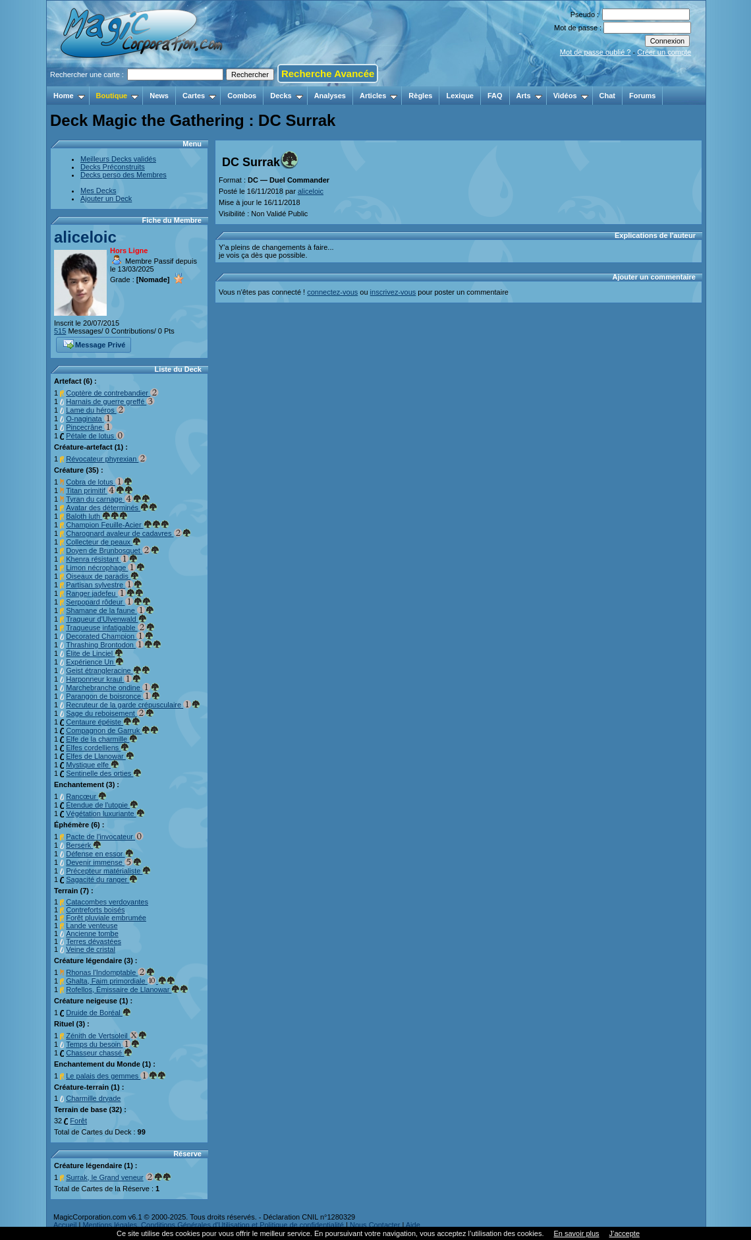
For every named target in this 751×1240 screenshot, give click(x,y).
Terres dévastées (93, 941)
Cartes (199, 96)
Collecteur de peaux (103, 542)
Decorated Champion (109, 636)
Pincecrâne (89, 427)
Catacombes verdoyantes (107, 902)
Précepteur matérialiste (108, 871)
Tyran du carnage (108, 499)
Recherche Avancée (327, 73)
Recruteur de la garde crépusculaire (133, 705)
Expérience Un (95, 662)
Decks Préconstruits (112, 167)
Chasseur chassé (99, 1053)
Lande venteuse (91, 926)
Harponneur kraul (103, 679)
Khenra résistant (102, 559)
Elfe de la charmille (102, 739)
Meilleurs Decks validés (118, 159)
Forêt (78, 1121)
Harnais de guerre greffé (110, 401)
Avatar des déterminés (111, 508)
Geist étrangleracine (108, 670)
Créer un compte (664, 52)
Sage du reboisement (110, 713)
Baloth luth (97, 516)
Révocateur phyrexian (106, 459)
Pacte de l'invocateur (105, 837)
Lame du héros (95, 410)
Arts (529, 96)
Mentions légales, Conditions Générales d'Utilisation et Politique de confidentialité (213, 1225)
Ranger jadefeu (104, 593)
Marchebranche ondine (112, 688)
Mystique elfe (92, 765)
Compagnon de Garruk (112, 730)
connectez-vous (332, 292)
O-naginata (89, 419)
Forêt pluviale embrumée (106, 918)
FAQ (495, 96)
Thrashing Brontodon (113, 645)
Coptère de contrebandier (112, 393)
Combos (241, 96)
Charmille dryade (93, 1098)
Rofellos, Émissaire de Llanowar (127, 989)
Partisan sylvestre (104, 585)
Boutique (117, 96)
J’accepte (624, 1233)
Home (69, 96)
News (159, 96)
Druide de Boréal (98, 1013)
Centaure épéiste (103, 722)
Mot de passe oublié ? (595, 52)
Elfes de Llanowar (100, 756)
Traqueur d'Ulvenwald (106, 619)
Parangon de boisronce (113, 696)
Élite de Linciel (94, 653)
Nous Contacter (375, 1225)
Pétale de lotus (95, 436)
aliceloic (85, 237)
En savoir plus (576, 1233)
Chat (607, 96)
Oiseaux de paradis (102, 576)
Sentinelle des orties (104, 773)
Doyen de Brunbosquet (112, 550)
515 (60, 331)
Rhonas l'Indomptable (110, 972)
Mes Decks (98, 190)
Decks (286, 96)
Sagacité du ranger (102, 879)
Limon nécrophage (105, 568)
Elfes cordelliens (97, 748)
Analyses (330, 96)
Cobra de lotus (99, 482)
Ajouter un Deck (106, 198)
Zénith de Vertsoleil (106, 1036)
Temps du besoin (103, 1044)
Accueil (64, 1225)
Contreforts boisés (95, 910)
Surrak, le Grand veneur (104, 1177)
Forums (642, 96)
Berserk (83, 845)
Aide (413, 1225)
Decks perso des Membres (123, 175)
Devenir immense (104, 862)
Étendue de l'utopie (102, 805)
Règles (420, 96)
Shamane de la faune (110, 610)
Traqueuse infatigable (110, 628)
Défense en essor (99, 854)
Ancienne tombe (92, 933)
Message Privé (94, 343)
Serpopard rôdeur (108, 602)
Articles (378, 96)
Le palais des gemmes (116, 1076)
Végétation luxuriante (105, 813)
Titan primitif (99, 490)
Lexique (460, 96)
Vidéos (570, 96)
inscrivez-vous (393, 292)
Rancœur (86, 796)
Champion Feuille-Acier (117, 525)
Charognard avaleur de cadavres (128, 533)
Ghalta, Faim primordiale (120, 981)
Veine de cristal (90, 949)
